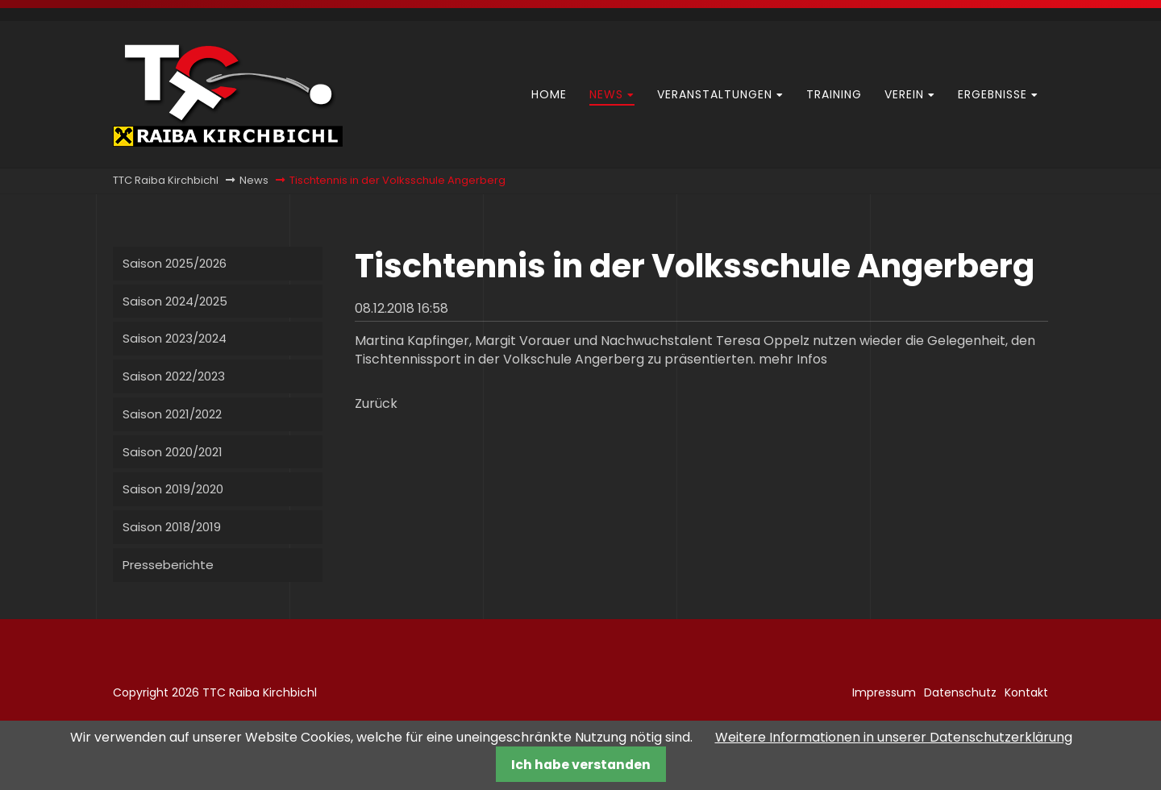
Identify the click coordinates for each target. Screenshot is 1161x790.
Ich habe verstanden (581, 764)
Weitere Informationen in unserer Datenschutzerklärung (893, 737)
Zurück (376, 403)
